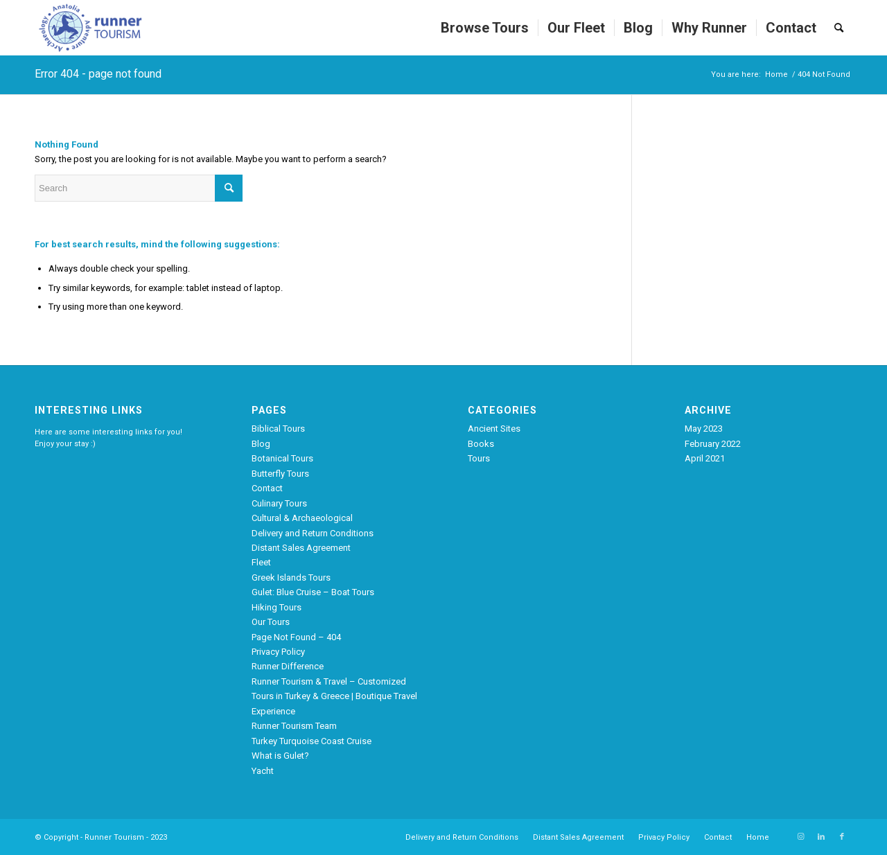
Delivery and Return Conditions (313, 533)
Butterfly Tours (280, 473)
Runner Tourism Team (294, 726)
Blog (261, 444)
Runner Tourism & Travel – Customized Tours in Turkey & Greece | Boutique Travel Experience (334, 696)
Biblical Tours (278, 428)
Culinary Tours (279, 503)
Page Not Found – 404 (296, 637)
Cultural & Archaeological (302, 518)
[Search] (838, 27)
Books (481, 444)
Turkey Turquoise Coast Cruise (311, 741)
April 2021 (705, 458)
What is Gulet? (280, 755)
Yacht (263, 771)
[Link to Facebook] (842, 837)
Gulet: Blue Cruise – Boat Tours (313, 592)
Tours (479, 458)
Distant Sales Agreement (301, 548)
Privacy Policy (278, 651)
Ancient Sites (494, 428)
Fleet (261, 562)
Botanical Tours (282, 458)
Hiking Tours (276, 607)
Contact (267, 488)
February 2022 (713, 444)
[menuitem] (485, 27)
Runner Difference (288, 666)
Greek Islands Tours (291, 577)
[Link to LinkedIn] (821, 837)
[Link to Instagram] (800, 837)
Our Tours (271, 622)
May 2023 (704, 428)
